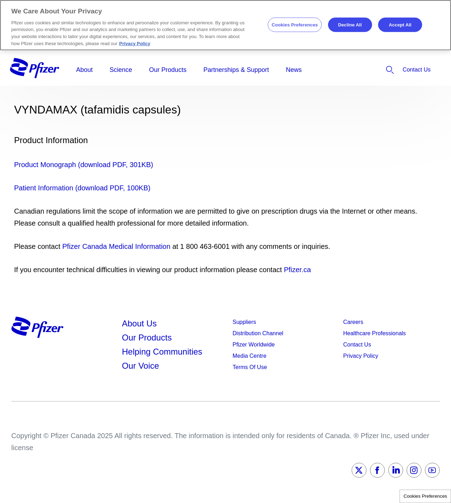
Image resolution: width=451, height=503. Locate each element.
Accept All (400, 24)
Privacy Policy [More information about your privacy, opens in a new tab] (134, 43)
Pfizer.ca (297, 270)
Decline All (350, 24)
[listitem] (369, 69)
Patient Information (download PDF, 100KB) (82, 188)
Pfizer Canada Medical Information (116, 246)
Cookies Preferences (425, 496)
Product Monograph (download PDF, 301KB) (83, 164)
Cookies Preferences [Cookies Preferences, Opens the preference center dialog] (295, 24)
